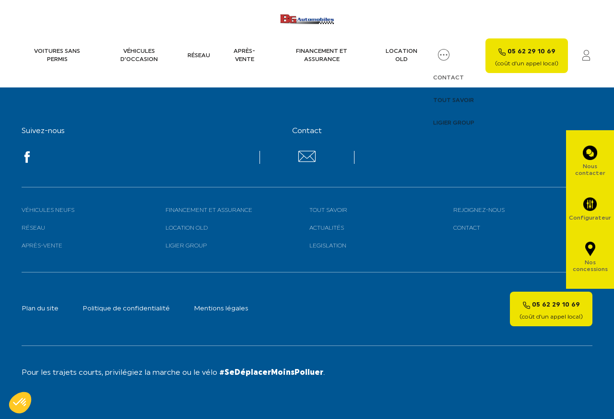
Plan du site (40, 308)
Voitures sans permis (57, 55)
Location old (401, 55)
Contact (466, 228)
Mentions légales (221, 308)
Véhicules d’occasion (139, 55)
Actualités (326, 228)
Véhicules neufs (48, 210)
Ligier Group (186, 246)
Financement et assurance (321, 55)
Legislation (327, 246)
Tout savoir (328, 210)
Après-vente (244, 55)
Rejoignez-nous (479, 210)
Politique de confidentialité (126, 308)
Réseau (199, 56)
